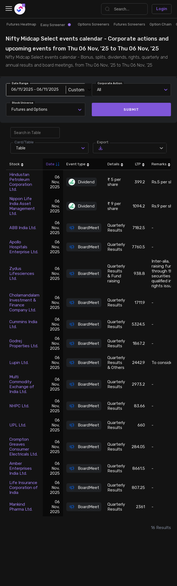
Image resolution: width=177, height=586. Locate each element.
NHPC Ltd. (19, 405)
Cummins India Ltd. (23, 324)
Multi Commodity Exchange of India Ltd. (21, 384)
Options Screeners (93, 24)
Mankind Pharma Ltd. (20, 507)
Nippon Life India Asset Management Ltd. (22, 206)
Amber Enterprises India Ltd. (20, 468)
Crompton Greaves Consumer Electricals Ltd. (23, 447)
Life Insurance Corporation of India (23, 487)
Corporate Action (110, 83)
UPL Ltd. (17, 425)
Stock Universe (22, 102)
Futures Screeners (129, 24)
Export (103, 142)
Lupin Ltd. (18, 362)
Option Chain (161, 24)
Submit (131, 109)
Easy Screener (56, 25)
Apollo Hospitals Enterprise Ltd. (23, 247)
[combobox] (12, 109)
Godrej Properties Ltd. (23, 343)
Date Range (20, 83)
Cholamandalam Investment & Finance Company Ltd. (24, 302)
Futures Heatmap (21, 24)
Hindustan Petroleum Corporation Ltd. (20, 182)
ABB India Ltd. (22, 227)
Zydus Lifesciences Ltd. (21, 273)
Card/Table (24, 142)
